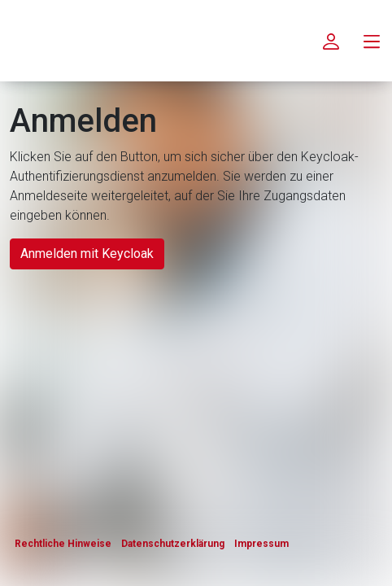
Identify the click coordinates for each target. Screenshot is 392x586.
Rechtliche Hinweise (63, 543)
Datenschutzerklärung (172, 543)
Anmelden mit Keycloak (87, 253)
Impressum (261, 543)
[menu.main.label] (371, 40)
